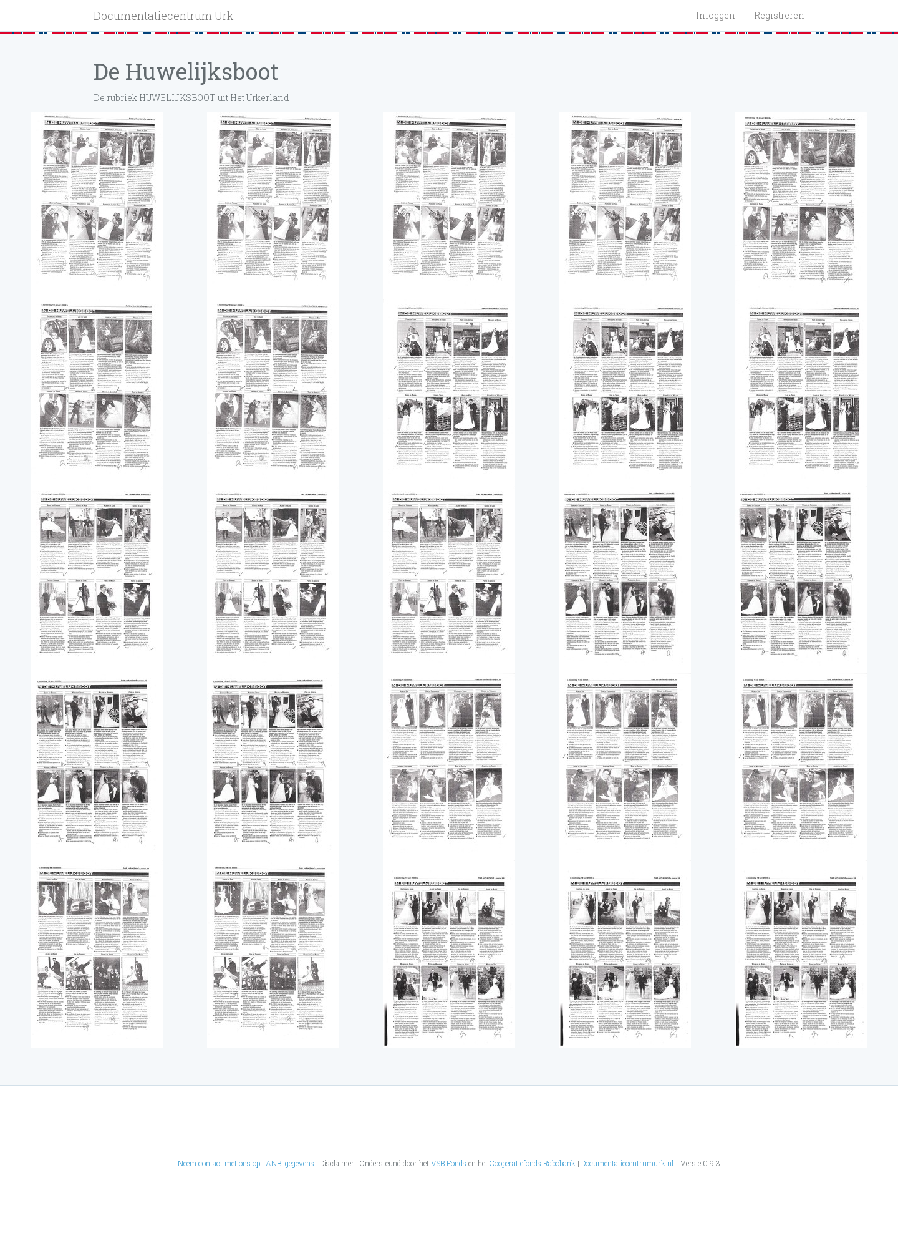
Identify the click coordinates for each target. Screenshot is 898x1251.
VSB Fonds (448, 1163)
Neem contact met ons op (219, 1163)
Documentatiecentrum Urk (164, 15)
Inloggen (715, 15)
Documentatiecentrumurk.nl (627, 1163)
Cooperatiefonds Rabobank (533, 1163)
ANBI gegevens (290, 1163)
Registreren (779, 15)
